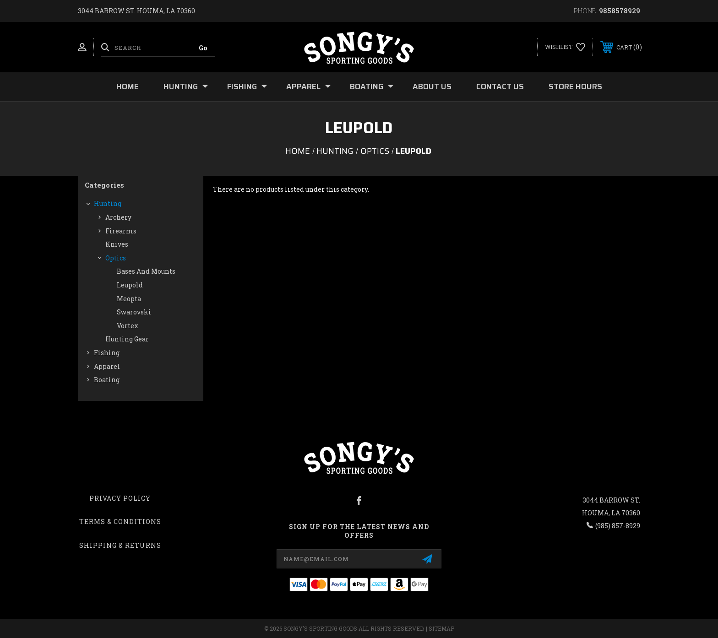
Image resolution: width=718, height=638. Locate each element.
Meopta (129, 298)
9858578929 (619, 10)
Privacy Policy (120, 498)
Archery (118, 217)
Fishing (247, 86)
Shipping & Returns (120, 545)
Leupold (130, 285)
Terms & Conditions (120, 521)
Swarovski (134, 312)
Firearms (120, 231)
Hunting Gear (127, 339)
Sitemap (441, 628)
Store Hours (575, 86)
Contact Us (500, 86)
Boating (371, 86)
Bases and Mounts (146, 271)
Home (127, 86)
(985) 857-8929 (617, 525)
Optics (115, 258)
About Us (432, 86)
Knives (116, 244)
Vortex (127, 325)
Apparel (308, 86)
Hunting (185, 86)
